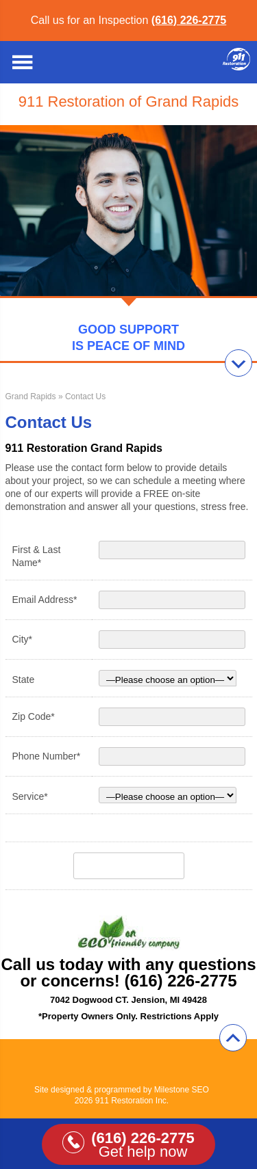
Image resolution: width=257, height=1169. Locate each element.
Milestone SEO (181, 1089)
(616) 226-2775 (188, 20)
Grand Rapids (30, 396)
